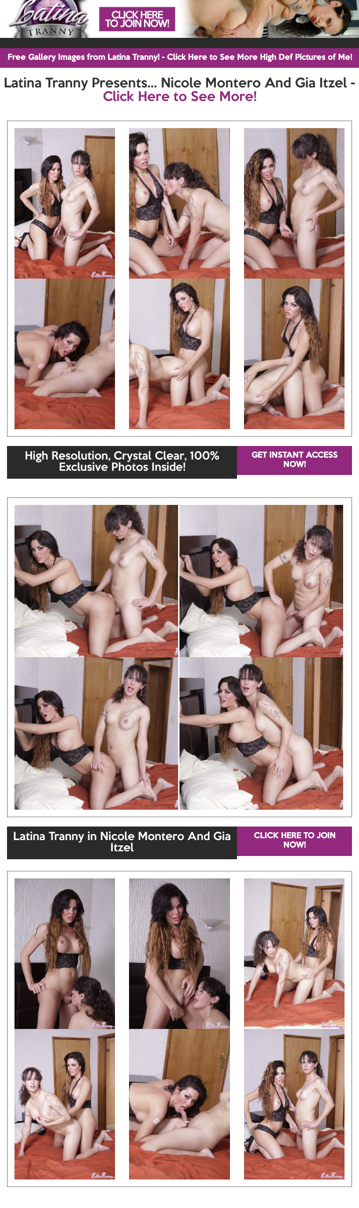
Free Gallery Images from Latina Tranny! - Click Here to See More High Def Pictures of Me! (179, 57)
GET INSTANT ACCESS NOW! (294, 460)
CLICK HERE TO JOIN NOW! (295, 841)
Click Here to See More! (180, 97)
